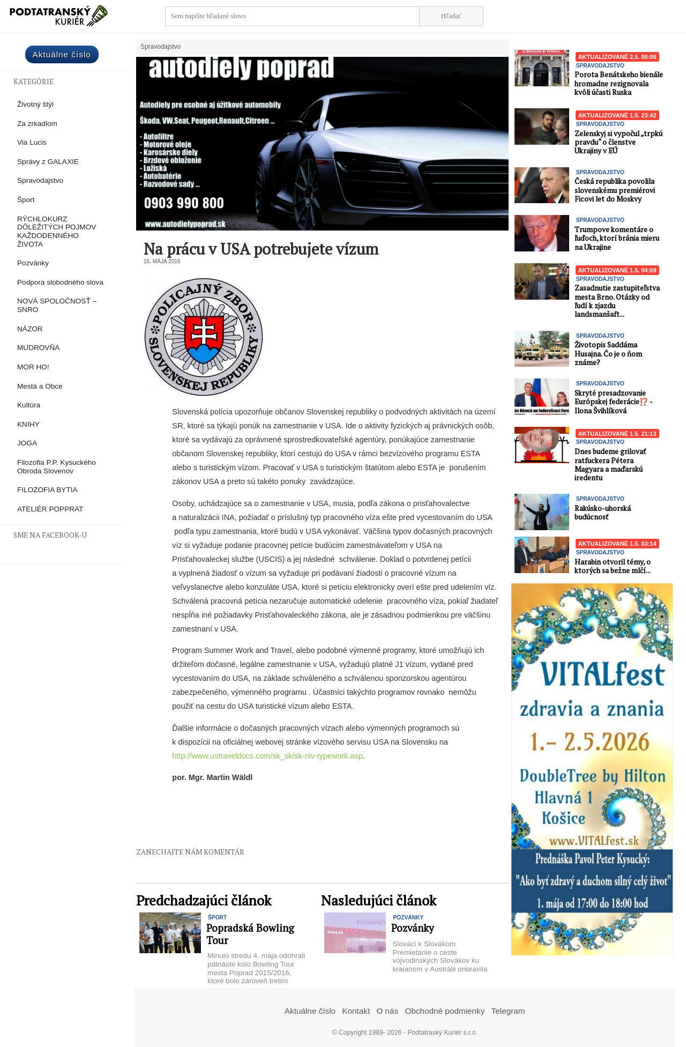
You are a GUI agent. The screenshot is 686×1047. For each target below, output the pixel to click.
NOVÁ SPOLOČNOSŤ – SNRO (56, 305)
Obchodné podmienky (445, 1010)
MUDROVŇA (38, 348)
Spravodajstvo (40, 180)
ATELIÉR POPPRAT (50, 509)
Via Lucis (32, 142)
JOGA (27, 443)
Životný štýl (35, 104)
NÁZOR (30, 329)
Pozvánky (33, 263)
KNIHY (28, 424)
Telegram (508, 1010)
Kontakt (356, 1010)
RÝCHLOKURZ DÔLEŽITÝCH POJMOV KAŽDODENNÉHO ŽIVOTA (56, 231)
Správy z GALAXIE (48, 162)
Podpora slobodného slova (60, 282)
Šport (26, 200)
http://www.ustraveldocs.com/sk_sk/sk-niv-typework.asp (267, 756)
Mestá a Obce (40, 386)
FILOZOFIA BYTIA (47, 490)
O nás (387, 1010)
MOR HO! (33, 367)
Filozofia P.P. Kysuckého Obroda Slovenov (56, 466)
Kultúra (28, 405)
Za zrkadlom (37, 124)
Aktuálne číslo (62, 54)
